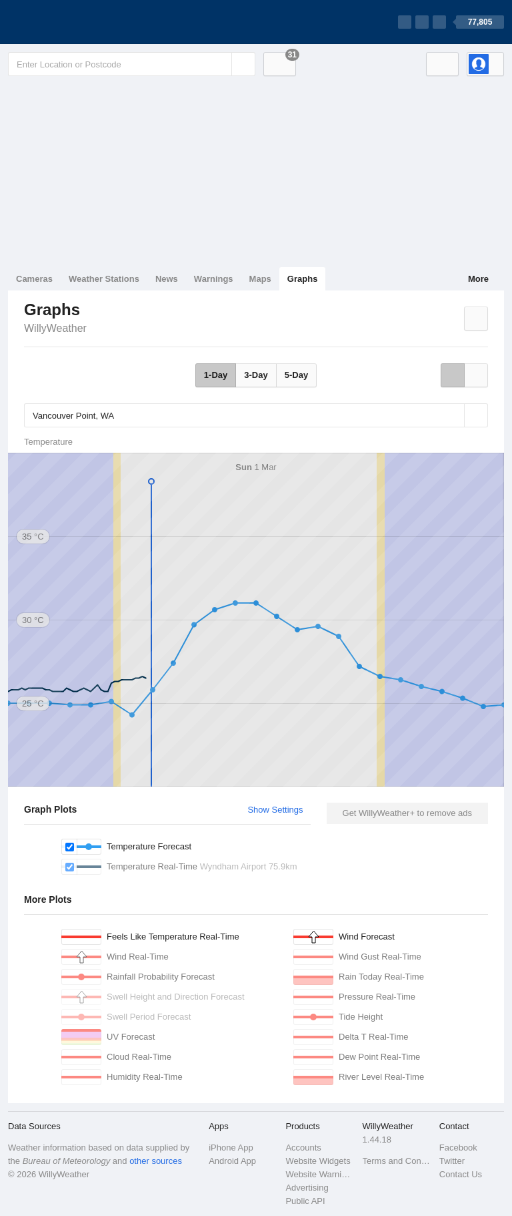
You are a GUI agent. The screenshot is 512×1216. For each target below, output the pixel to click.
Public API (305, 1201)
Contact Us (460, 1174)
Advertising (306, 1188)
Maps (260, 279)
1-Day (215, 375)
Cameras (34, 279)
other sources (155, 1161)
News (166, 279)
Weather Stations (104, 279)
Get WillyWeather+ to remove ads (407, 813)
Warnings (213, 279)
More (478, 279)
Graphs (302, 279)
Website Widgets (317, 1161)
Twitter (452, 1161)
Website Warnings (319, 1174)
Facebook (458, 1148)
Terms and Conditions (397, 1161)
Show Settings (275, 810)
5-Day (296, 375)
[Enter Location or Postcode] (131, 64)
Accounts (303, 1148)
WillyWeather (55, 328)
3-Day (255, 375)
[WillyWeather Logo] (70, 22)
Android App (232, 1161)
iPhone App (231, 1148)
